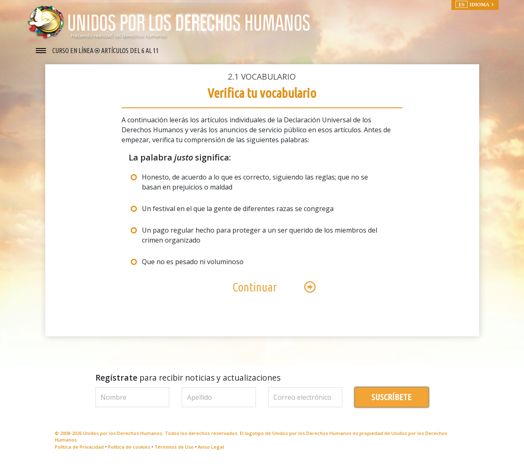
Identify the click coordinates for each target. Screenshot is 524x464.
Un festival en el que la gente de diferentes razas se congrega (238, 208)
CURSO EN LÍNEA (73, 50)
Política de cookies (129, 447)
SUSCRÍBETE (391, 397)
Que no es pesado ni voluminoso (193, 261)
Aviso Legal (211, 447)
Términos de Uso (174, 447)
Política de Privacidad (79, 447)
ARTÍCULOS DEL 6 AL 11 (130, 50)
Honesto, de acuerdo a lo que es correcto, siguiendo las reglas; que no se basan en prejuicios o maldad (255, 182)
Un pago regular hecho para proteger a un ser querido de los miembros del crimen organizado (259, 235)
